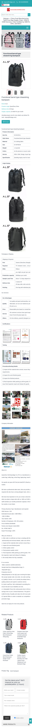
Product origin (6, 106)
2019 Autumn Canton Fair (11, 39)
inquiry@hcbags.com (9, 2)
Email (6, 122)
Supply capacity (6, 111)
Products (11, 37)
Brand (3, 103)
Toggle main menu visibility (27, 27)
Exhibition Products (21, 37)
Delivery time (5, 109)
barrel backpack (14, 671)
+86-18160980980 (23, 2)
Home (4, 37)
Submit (7, 718)
